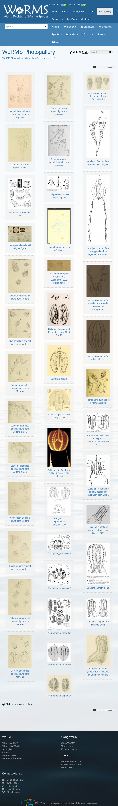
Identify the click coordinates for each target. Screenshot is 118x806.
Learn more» (92, 803)
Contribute (86, 19)
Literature (70, 27)
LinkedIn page (11, 789)
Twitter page (10, 783)
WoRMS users (9, 755)
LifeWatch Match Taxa (71, 764)
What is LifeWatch (11, 746)
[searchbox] (22, 26)
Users (92, 11)
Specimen (105, 27)
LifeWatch (72, 19)
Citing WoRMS (68, 743)
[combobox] (23, 26)
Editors (57, 34)
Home (54, 11)
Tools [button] (88, 34)
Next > (111, 67)
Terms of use (67, 746)
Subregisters (78, 11)
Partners (6, 752)
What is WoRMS (10, 743)
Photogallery (105, 11)
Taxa (55, 27)
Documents (57, 19)
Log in (56, 42)
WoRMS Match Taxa (71, 761)
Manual (102, 34)
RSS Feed (9, 786)
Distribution (87, 27)
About (65, 11)
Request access (69, 749)
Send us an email (13, 780)
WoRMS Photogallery (12, 58)
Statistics (72, 34)
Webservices (67, 767)
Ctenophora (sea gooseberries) (40, 58)
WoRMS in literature (12, 758)
